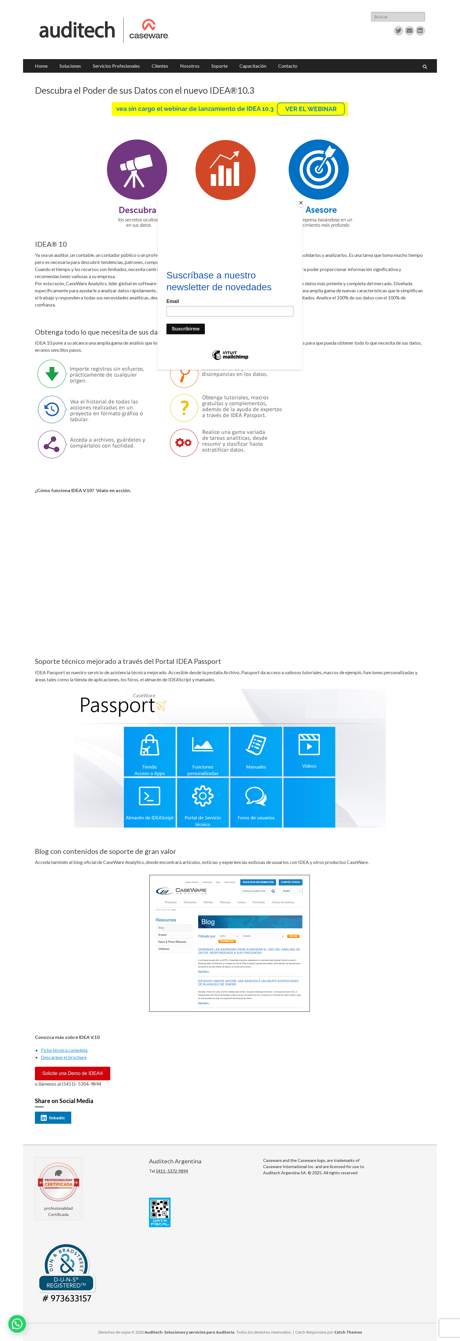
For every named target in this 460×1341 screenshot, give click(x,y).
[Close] (301, 202)
